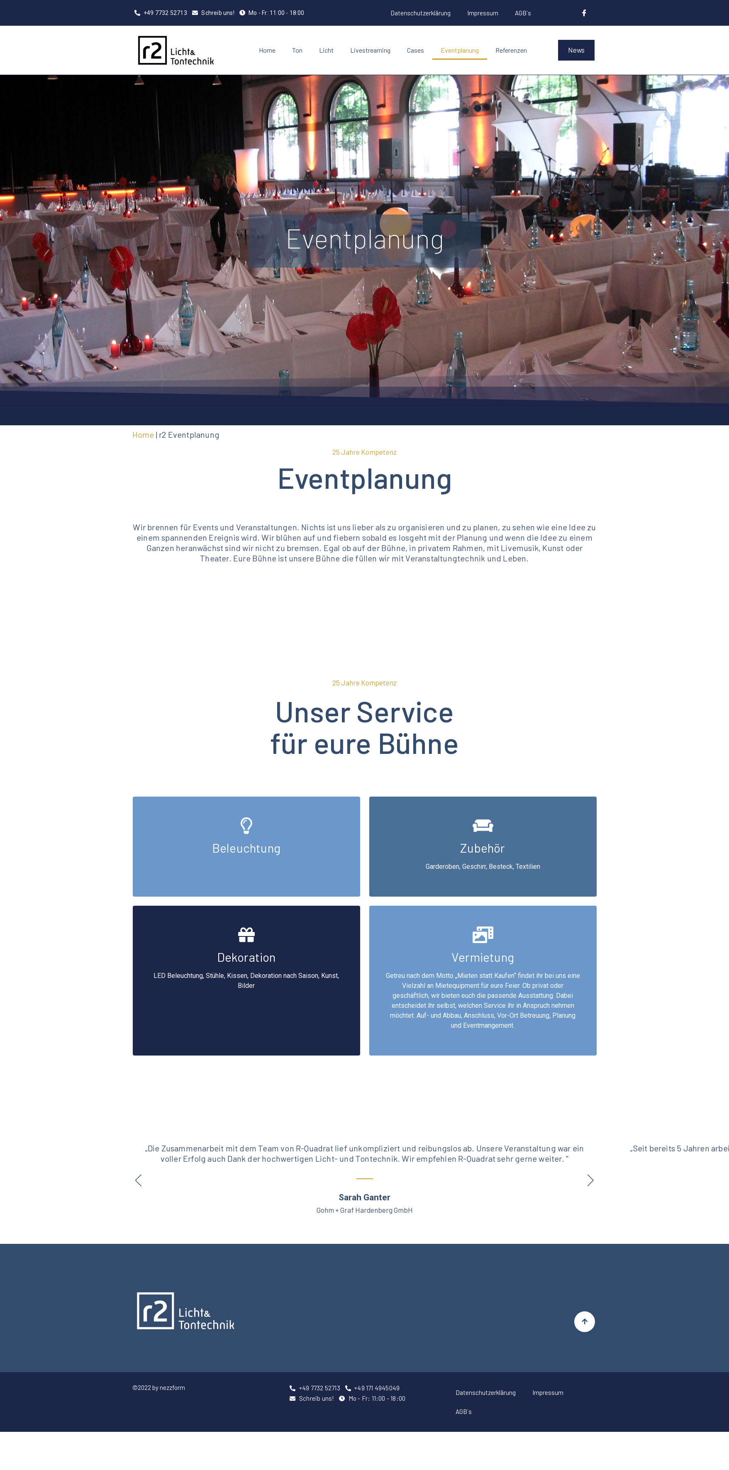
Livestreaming (370, 50)
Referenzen (511, 50)
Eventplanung (460, 50)
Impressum (482, 13)
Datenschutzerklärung (420, 13)
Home (267, 50)
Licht (326, 50)
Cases (415, 50)
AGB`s (523, 13)
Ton (297, 50)
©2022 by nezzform (158, 1387)
